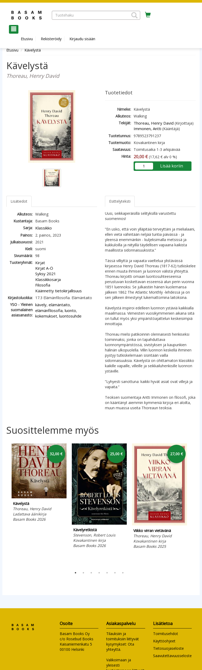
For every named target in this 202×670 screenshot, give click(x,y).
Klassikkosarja (48, 279)
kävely (41, 304)
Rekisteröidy (51, 38)
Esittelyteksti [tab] (119, 201)
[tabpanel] (39, 483)
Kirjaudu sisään (82, 38)
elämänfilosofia (49, 310)
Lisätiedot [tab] (19, 201)
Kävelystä (32, 50)
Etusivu (27, 38)
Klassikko (43, 228)
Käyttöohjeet (164, 640)
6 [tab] (115, 572)
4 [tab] (99, 572)
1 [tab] (75, 572)
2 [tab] (83, 572)
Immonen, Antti (147, 128)
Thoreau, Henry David (154, 123)
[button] (134, 15)
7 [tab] (122, 572)
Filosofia (42, 285)
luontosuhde (70, 316)
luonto (70, 310)
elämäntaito (59, 304)
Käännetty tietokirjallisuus (58, 290)
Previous (5, 504)
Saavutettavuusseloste (172, 655)
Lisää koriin (171, 166)
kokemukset (46, 316)
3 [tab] (91, 572)
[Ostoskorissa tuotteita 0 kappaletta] (148, 15)
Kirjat (40, 262)
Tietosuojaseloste (168, 648)
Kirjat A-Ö (44, 268)
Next (193, 504)
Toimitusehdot (165, 633)
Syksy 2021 (45, 273)
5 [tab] (107, 572)
